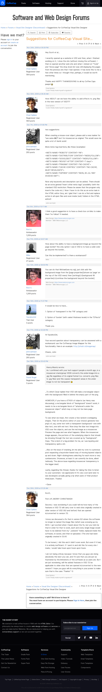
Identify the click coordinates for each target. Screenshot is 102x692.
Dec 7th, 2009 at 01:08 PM (37, 125)
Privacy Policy (58, 687)
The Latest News (7, 659)
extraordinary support (10, 632)
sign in (10, 39)
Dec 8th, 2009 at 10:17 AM (37, 207)
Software (36, 3)
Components (86, 667)
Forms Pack (25, 659)
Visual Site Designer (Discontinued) (30, 27)
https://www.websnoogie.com (64, 218)
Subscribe (53, 33)
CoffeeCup (5, 650)
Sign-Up (90, 628)
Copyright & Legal (76, 679)
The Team (5, 654)
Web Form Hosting (48, 667)
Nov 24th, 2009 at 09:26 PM (37, 48)
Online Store (36, 679)
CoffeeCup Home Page (21, 679)
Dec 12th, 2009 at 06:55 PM (37, 265)
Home (3, 27)
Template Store (87, 650)
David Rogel (31, 377)
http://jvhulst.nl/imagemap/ (84, 346)
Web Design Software (49, 679)
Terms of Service (71, 687)
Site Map (94, 679)
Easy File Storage (47, 663)
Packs (23, 3)
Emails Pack (25, 654)
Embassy (64, 663)
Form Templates (87, 663)
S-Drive (44, 654)
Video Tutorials (66, 659)
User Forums (65, 667)
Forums (11, 27)
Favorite (66, 33)
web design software (40, 626)
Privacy (86, 679)
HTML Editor (45, 624)
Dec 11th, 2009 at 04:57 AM (37, 239)
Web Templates (87, 654)
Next (97, 44)
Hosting (48, 3)
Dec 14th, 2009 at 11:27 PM (37, 301)
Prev (81, 44)
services (55, 626)
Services (44, 650)
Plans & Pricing (46, 672)
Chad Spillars (31, 69)
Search (31, 33)
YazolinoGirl (31, 317)
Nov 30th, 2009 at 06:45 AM (37, 94)
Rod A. (29, 229)
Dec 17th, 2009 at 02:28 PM (37, 330)
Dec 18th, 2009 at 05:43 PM (37, 361)
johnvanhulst (31, 146)
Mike (28, 255)
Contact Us (5, 667)
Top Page (8, 679)
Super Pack (25, 663)
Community (66, 650)
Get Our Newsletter (8, 663)
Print (42, 33)
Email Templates (87, 659)
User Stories (65, 672)
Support (60, 3)
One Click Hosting (47, 659)
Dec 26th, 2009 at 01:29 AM (37, 488)
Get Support (63, 679)
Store (73, 3)
